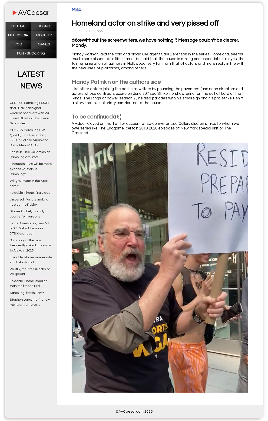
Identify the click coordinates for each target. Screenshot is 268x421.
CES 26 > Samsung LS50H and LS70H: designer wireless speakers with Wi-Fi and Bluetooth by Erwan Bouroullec (30, 113)
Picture (18, 26)
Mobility (44, 35)
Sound (44, 26)
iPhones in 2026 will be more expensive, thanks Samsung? (31, 169)
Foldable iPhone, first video (30, 192)
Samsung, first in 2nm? (27, 293)
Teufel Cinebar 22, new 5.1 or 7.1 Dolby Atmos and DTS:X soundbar (30, 228)
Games (44, 44)
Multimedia (18, 35)
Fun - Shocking (31, 53)
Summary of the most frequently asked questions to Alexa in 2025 (30, 245)
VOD (18, 44)
